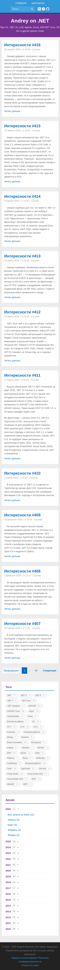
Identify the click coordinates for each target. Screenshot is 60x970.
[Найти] (32, 8)
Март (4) (12, 824)
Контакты (38, 3)
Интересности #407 (22, 623)
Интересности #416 (22, 45)
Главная (21, 3)
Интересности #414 (22, 196)
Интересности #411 (22, 375)
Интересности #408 (22, 571)
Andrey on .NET (30, 21)
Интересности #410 (22, 473)
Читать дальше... (13, 111)
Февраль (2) (14, 830)
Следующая (49, 670)
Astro (36, 965)
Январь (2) (14, 835)
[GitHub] (48, 8)
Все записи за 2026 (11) (21, 814)
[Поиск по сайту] (20, 8)
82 (36, 670)
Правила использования (24, 958)
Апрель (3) (13, 819)
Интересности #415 (22, 126)
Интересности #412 (22, 312)
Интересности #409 (22, 515)
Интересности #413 (22, 256)
